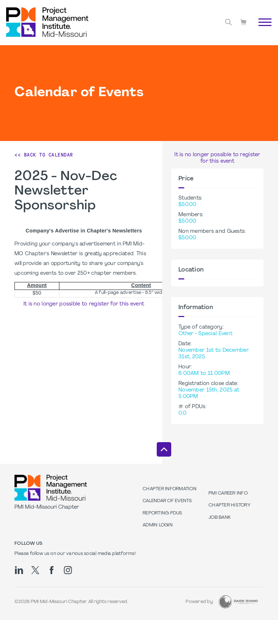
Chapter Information (170, 489)
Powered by (199, 602)
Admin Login (158, 525)
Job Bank (219, 518)
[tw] (35, 570)
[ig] (67, 570)
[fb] (51, 570)
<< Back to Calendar (43, 155)
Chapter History (229, 505)
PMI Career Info (228, 493)
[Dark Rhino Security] (238, 601)
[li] (19, 570)
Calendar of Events (167, 501)
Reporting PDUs (162, 513)
